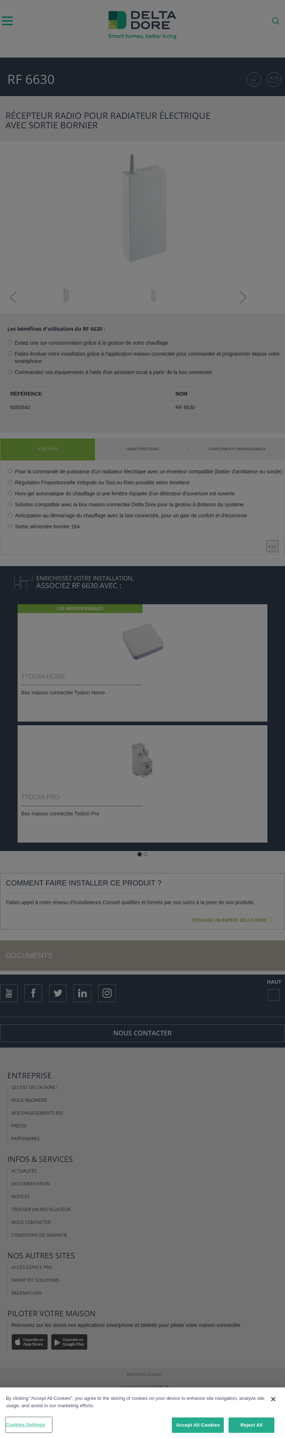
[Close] (273, 1399)
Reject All (251, 1425)
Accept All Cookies (198, 1425)
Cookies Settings (25, 1424)
